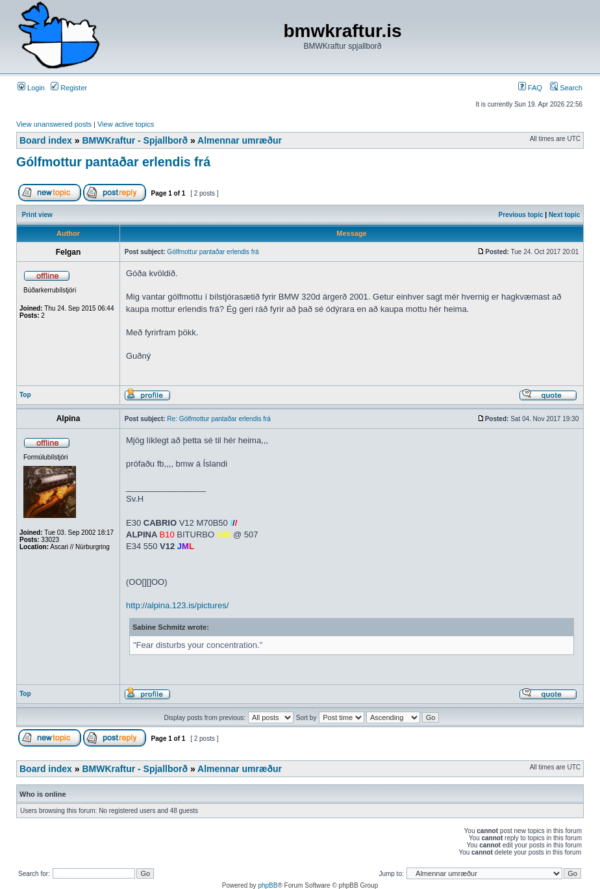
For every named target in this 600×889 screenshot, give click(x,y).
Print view (37, 214)
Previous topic (521, 214)
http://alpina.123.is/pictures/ (177, 605)
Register (69, 88)
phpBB (267, 885)
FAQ (530, 88)
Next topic (564, 214)
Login (31, 88)
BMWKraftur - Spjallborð (135, 140)
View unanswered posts (54, 124)
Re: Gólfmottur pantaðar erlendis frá (219, 418)
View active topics (125, 124)
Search (566, 88)
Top (25, 394)
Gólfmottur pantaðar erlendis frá (113, 162)
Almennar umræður (239, 140)
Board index (45, 140)
